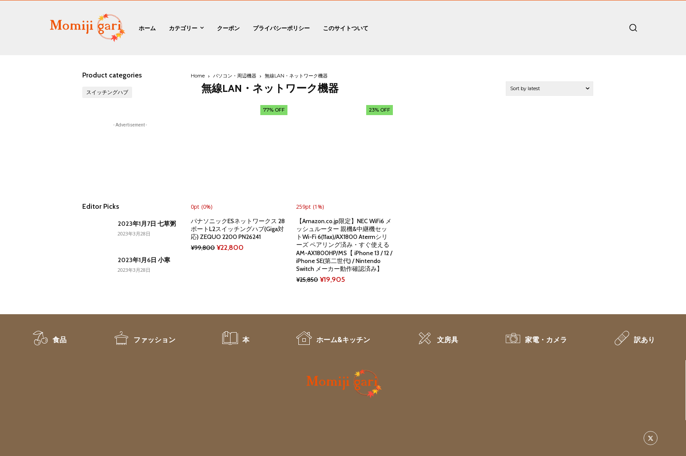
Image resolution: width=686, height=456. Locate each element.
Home (198, 76)
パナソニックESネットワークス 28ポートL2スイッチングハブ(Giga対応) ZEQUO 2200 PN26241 (238, 229)
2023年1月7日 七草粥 (147, 224)
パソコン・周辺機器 (234, 76)
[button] (633, 27)
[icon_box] (49, 343)
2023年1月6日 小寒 (144, 260)
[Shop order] (549, 88)
